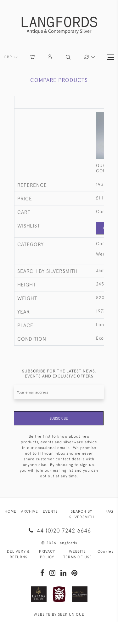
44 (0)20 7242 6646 (59, 530)
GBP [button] (8, 57)
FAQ (109, 511)
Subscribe (58, 418)
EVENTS (50, 511)
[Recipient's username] (59, 392)
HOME (10, 511)
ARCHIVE (29, 511)
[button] (50, 57)
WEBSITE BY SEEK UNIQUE (59, 614)
